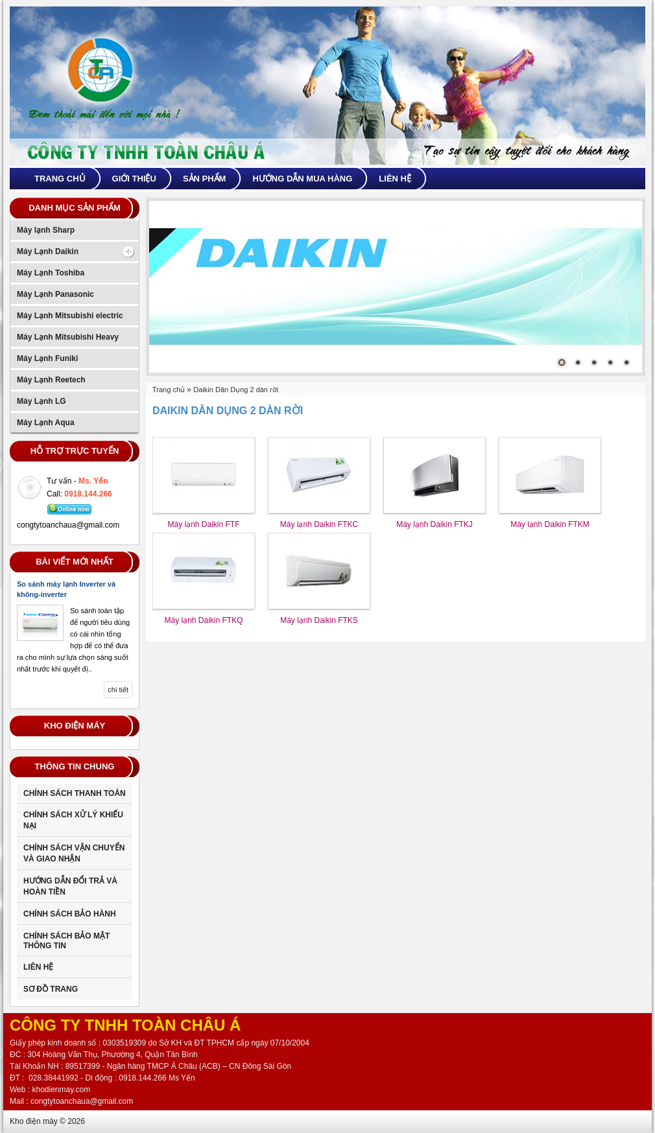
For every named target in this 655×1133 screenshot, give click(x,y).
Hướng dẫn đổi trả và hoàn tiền (70, 886)
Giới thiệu (134, 178)
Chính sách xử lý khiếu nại (73, 820)
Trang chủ (60, 178)
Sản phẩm (204, 178)
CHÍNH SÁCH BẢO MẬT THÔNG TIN (66, 940)
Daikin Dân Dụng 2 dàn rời (235, 389)
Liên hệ (395, 178)
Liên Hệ (38, 967)
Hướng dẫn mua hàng (302, 178)
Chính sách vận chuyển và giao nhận (74, 853)
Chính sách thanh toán (74, 793)
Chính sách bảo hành (69, 913)
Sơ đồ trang (50, 989)
